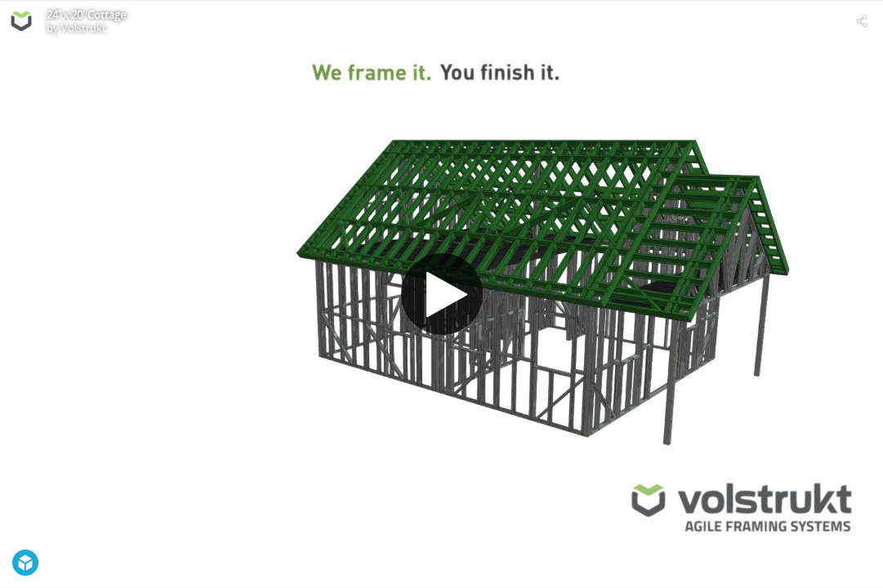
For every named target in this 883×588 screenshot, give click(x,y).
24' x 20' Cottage (86, 14)
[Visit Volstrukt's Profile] (21, 21)
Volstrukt (83, 27)
